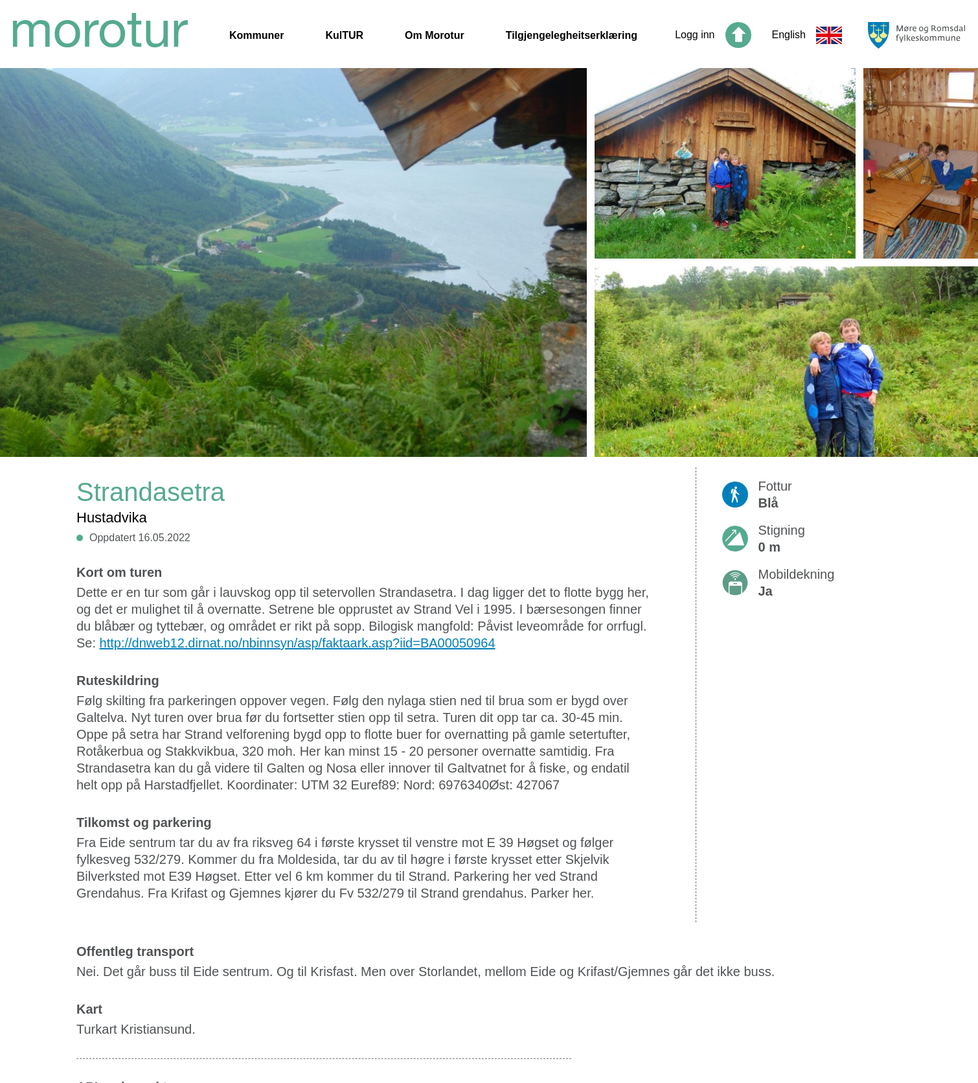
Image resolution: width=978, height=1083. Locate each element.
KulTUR (344, 35)
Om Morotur (434, 35)
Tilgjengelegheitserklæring (571, 35)
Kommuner (256, 35)
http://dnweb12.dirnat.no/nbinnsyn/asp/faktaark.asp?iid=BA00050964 (297, 643)
